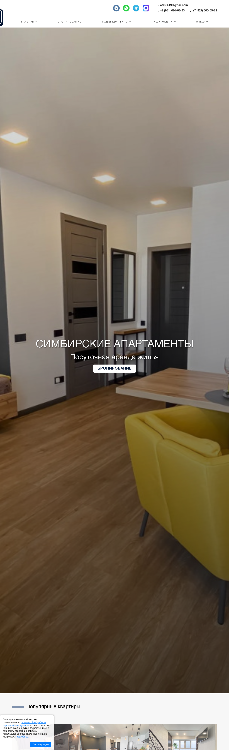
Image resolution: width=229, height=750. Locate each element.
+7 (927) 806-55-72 (205, 10)
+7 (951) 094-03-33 (172, 10)
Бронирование (69, 22)
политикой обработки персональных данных (24, 724)
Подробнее (21, 736)
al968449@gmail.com (174, 5)
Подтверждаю (41, 744)
